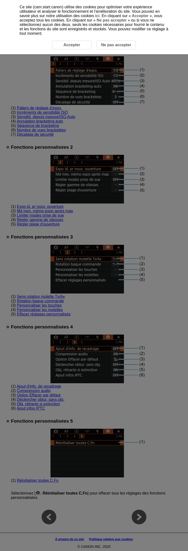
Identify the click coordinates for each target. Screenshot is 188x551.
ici (97, 16)
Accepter (140, 16)
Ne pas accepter (111, 20)
